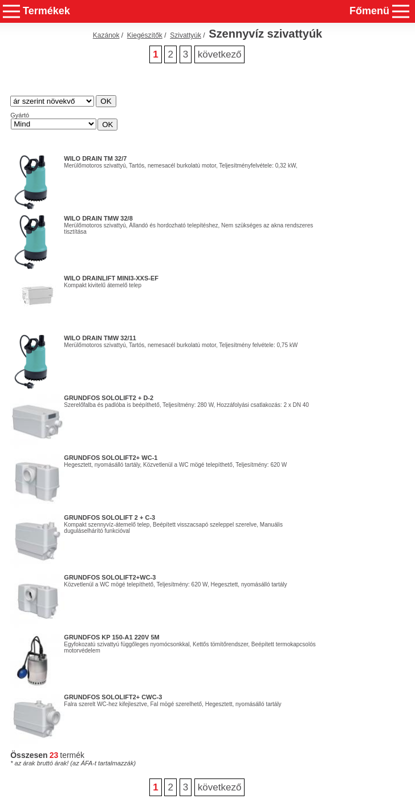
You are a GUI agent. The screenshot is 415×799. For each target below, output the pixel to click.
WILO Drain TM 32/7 (95, 158)
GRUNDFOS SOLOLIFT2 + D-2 (108, 397)
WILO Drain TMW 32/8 (98, 218)
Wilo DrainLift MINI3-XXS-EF (111, 278)
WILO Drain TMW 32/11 (100, 338)
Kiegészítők (144, 35)
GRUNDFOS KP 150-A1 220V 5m (111, 637)
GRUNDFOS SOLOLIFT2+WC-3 (110, 577)
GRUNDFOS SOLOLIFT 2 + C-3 (109, 517)
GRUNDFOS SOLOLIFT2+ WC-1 (110, 457)
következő (220, 54)
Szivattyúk (185, 35)
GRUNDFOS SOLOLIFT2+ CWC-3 (113, 697)
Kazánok (106, 35)
